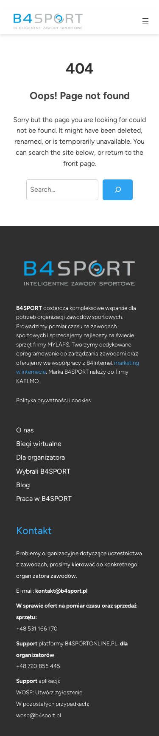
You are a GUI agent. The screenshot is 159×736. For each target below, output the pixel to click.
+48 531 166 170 (37, 628)
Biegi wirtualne (38, 444)
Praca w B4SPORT (44, 498)
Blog (23, 485)
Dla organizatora (40, 457)
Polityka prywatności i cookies (53, 400)
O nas (25, 430)
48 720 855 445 (40, 665)
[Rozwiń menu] (145, 21)
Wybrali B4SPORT (43, 471)
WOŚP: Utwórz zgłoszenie (49, 692)
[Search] (118, 190)
